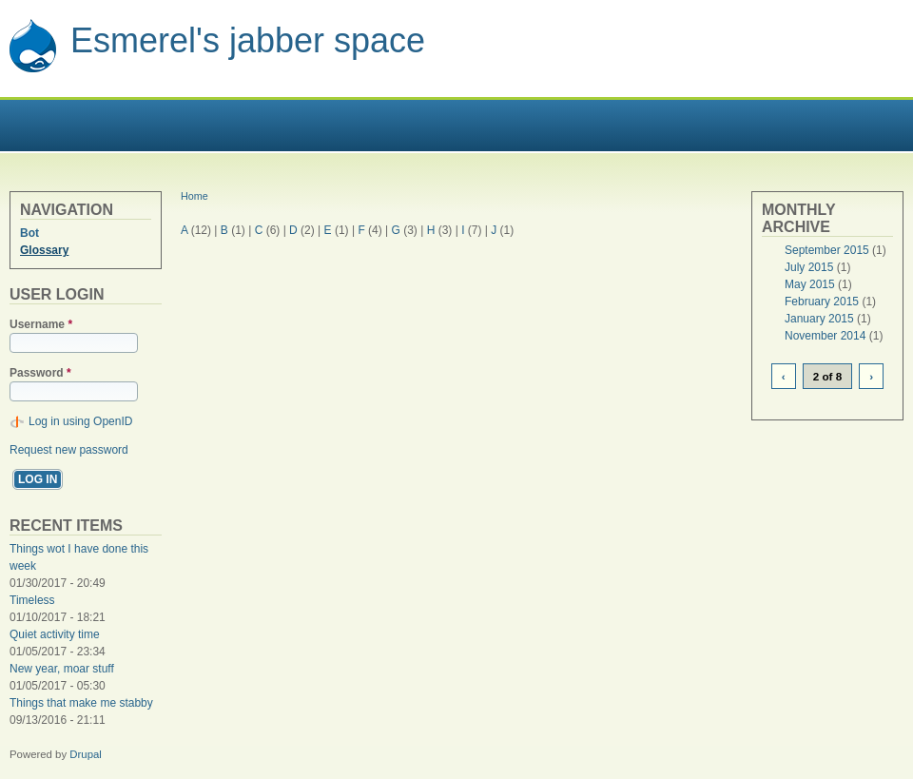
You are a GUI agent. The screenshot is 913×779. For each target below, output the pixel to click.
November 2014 (825, 335)
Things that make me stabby (81, 703)
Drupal (85, 754)
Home (194, 196)
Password (40, 373)
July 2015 (809, 267)
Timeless (32, 600)
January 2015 (819, 318)
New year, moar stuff (62, 668)
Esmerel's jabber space (247, 40)
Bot (29, 233)
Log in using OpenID (80, 421)
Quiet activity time (55, 634)
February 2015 (822, 301)
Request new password (69, 450)
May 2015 (810, 284)
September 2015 (827, 250)
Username (41, 324)
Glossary (44, 250)
